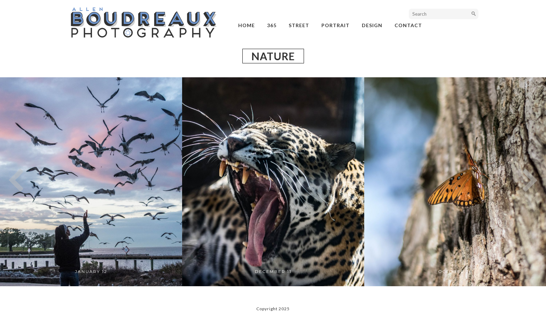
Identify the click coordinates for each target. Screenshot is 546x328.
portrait (335, 25)
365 (271, 25)
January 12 (91, 271)
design (372, 25)
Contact (408, 25)
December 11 (273, 271)
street (299, 25)
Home (246, 25)
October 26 (455, 271)
